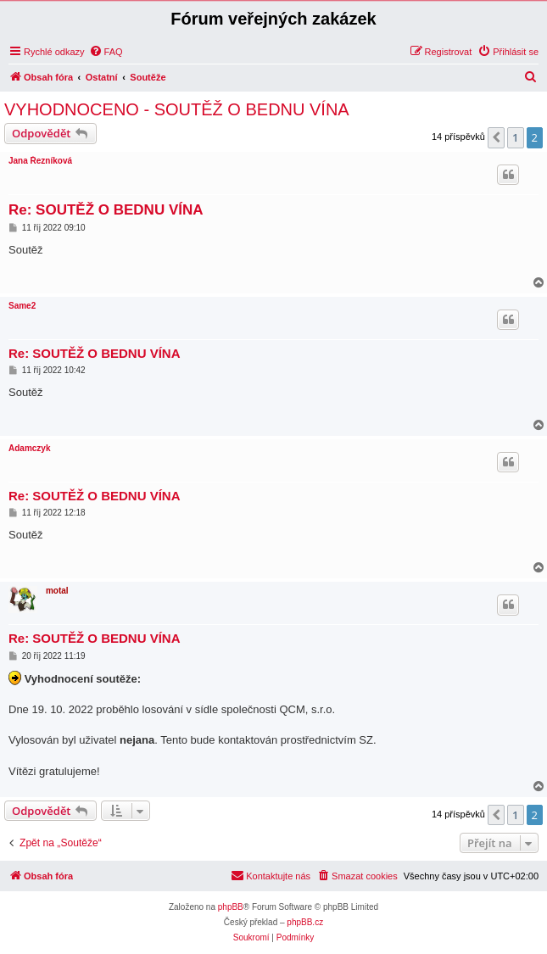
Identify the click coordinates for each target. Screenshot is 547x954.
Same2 (22, 305)
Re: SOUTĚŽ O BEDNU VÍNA (106, 210)
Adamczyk (29, 448)
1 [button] (515, 137)
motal (57, 590)
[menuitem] (106, 52)
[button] (496, 137)
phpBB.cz (305, 922)
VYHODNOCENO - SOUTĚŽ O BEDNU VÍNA (176, 109)
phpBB (230, 907)
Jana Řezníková (40, 160)
